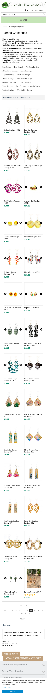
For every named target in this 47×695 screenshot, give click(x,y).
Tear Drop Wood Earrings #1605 (33, 166)
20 (16, 611)
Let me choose (7, 687)
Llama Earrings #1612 (32, 272)
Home (5, 27)
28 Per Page (25, 98)
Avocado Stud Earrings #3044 (32, 202)
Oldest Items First (10, 98)
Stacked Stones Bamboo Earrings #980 (32, 486)
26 (38, 611)
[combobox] (23, 14)
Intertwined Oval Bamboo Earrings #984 (33, 557)
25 (34, 611)
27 (42, 611)
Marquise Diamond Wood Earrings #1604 (12, 166)
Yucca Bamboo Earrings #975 (12, 415)
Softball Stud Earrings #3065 (11, 238)
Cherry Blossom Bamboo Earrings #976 (33, 415)
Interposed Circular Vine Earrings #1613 (32, 344)
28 (18, 614)
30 (25, 614)
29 (22, 614)
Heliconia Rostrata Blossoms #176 (10, 273)
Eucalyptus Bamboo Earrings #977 (11, 451)
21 (19, 611)
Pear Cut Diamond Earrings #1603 (30, 131)
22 (23, 611)
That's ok (12, 692)
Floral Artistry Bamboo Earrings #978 (32, 451)
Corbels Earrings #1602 (12, 130)
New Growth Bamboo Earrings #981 (11, 522)
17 (5, 611)
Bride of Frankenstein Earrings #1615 (31, 380)
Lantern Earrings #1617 (32, 592)
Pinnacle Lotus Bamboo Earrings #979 (12, 486)
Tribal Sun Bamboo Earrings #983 (10, 557)
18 (9, 611)
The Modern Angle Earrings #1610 (10, 380)
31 (29, 614)
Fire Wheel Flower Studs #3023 (12, 309)
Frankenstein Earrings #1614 (11, 344)
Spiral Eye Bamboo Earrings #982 (31, 522)
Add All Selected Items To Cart (23, 658)
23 (27, 611)
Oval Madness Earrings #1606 (12, 202)
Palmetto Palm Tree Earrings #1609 (10, 593)
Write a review (11, 654)
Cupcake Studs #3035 (31, 308)
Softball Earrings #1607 (32, 237)
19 (12, 611)
